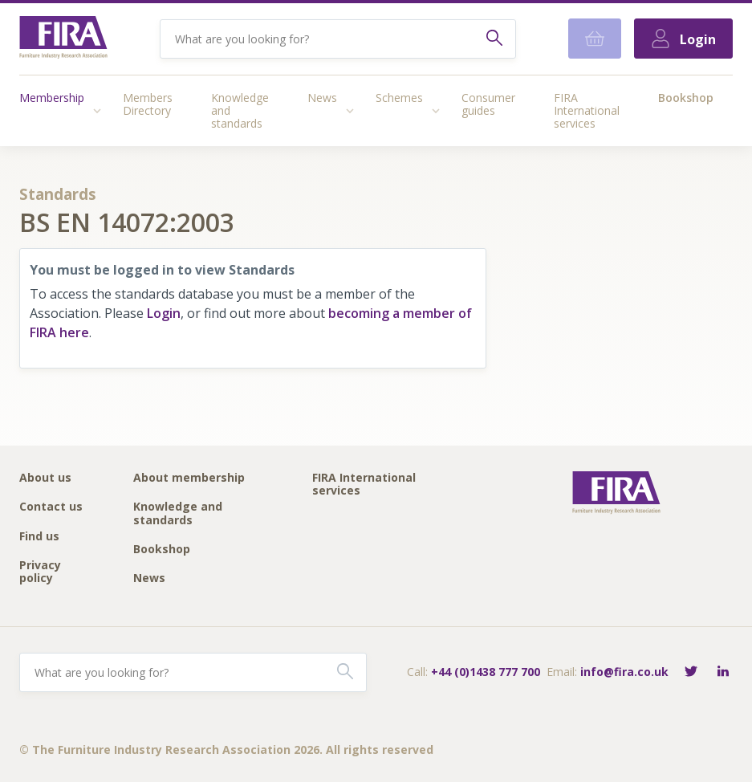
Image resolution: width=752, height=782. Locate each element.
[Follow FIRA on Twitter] (691, 672)
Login (164, 313)
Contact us (51, 507)
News (322, 97)
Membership (51, 97)
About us (45, 478)
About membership (189, 478)
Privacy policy (40, 572)
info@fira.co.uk (624, 671)
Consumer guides (488, 104)
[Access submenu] (97, 110)
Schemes (399, 97)
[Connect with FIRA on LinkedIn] (723, 672)
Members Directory (148, 104)
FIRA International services (587, 110)
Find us (39, 537)
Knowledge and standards (240, 110)
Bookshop (685, 97)
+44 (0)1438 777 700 (485, 671)
